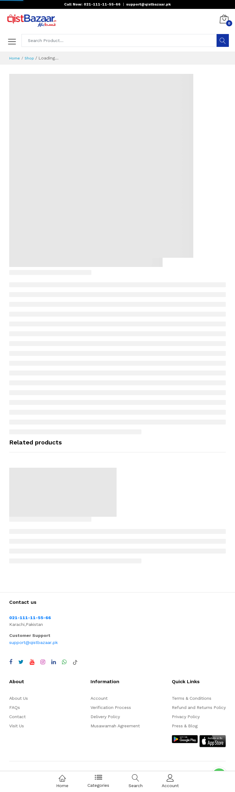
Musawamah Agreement (115, 725)
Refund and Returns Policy (199, 707)
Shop (29, 58)
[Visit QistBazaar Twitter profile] (21, 662)
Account (99, 698)
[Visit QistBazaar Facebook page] (10, 662)
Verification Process (111, 707)
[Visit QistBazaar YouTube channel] (32, 662)
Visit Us (16, 725)
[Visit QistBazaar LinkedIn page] (53, 662)
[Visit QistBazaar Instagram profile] (42, 662)
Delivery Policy (105, 716)
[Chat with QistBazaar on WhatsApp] (64, 662)
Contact (17, 716)
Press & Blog (185, 725)
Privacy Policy (186, 716)
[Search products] (119, 40)
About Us (18, 698)
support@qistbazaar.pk (33, 642)
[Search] (223, 40)
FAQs (14, 707)
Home (14, 58)
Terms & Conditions (191, 698)
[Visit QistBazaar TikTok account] (75, 662)
